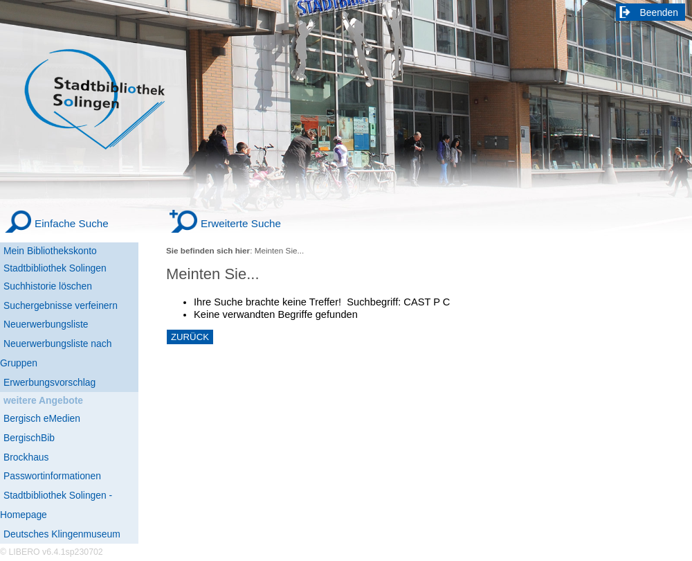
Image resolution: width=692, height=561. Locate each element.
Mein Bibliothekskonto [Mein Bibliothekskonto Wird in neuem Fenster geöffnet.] (50, 250)
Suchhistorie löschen (47, 286)
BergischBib (29, 437)
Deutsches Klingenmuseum (61, 534)
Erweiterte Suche (241, 223)
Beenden (659, 12)
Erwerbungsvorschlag (49, 382)
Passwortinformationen (52, 475)
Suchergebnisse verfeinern (60, 305)
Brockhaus (25, 457)
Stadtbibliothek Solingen (55, 268)
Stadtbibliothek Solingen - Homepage (56, 505)
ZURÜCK (190, 337)
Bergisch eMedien (41, 418)
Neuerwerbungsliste (46, 324)
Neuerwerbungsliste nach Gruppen (55, 353)
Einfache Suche (72, 223)
